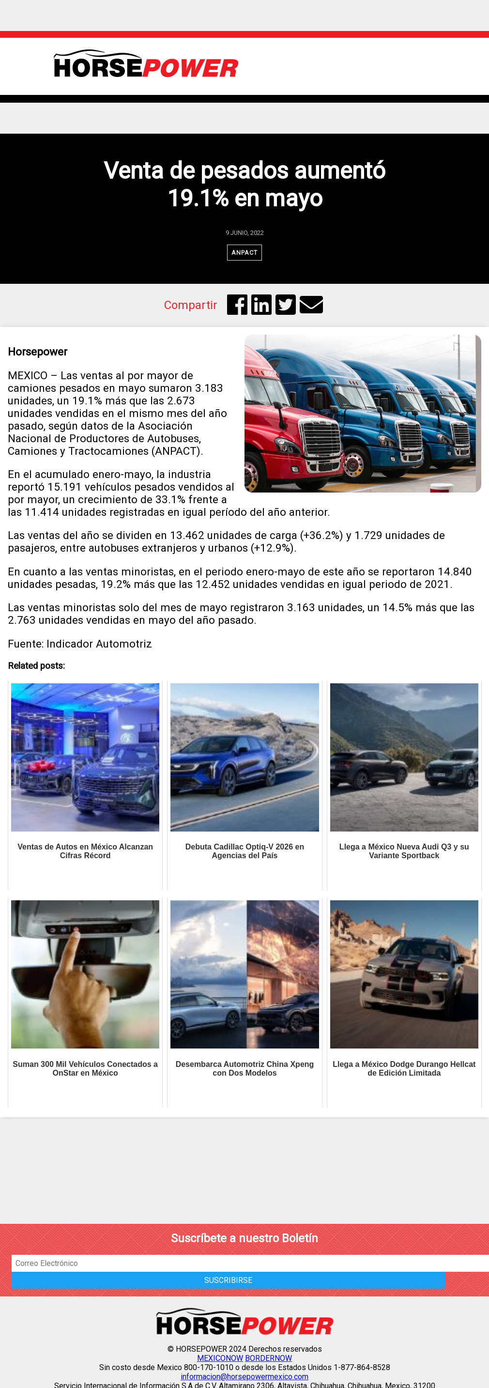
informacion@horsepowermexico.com (244, 1376)
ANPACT (244, 252)
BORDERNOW (268, 1358)
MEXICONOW (220, 1358)
